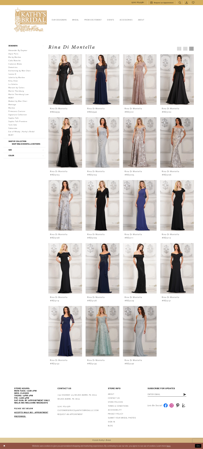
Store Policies (115, 402)
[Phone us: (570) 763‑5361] (137, 2)
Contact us (114, 398)
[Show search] (180, 2)
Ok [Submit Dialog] (198, 446)
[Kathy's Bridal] (30, 20)
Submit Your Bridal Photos (122, 418)
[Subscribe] (185, 394)
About (111, 394)
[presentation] (65, 79)
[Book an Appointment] (162, 2)
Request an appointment (70, 414)
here (169, 446)
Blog (110, 426)
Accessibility (115, 410)
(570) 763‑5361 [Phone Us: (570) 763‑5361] (64, 407)
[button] (186, 2)
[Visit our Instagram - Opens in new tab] (171, 405)
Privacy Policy (115, 414)
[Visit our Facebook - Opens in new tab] (165, 405)
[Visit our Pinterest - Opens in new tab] (177, 405)
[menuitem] (137, 2)
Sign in (111, 422)
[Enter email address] (167, 394)
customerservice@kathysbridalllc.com (78, 411)
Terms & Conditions (118, 406)
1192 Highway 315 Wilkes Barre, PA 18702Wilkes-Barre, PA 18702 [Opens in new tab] (77, 397)
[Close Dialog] (4, 446)
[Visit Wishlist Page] (193, 2)
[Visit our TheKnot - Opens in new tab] (183, 405)
